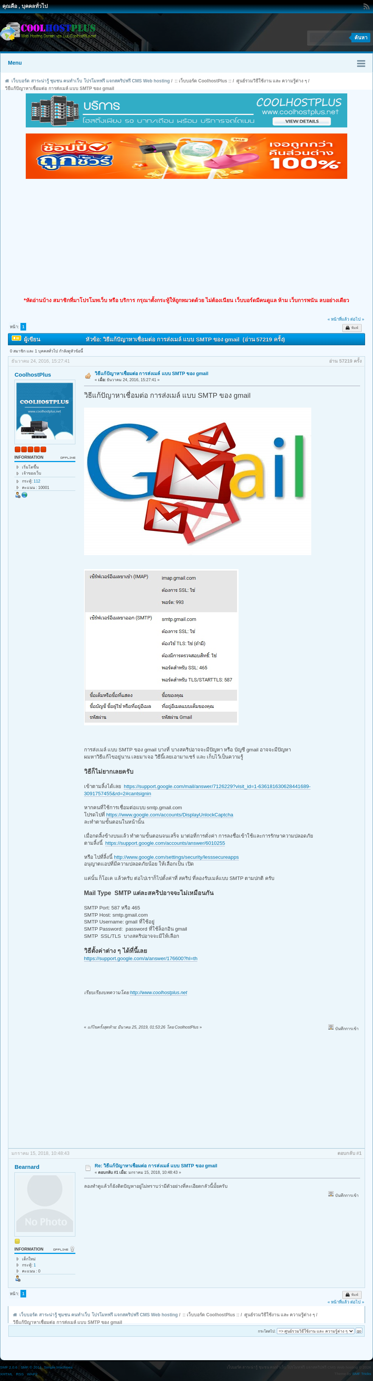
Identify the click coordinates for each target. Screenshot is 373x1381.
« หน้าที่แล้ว (338, 319)
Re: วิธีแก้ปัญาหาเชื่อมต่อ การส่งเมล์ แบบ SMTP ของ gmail (156, 1165)
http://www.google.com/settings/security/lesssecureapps (176, 857)
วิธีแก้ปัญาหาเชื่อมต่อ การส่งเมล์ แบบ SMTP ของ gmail (151, 373)
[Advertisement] (186, 238)
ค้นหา (360, 37)
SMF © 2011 (31, 1367)
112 (37, 481)
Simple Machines (58, 1367)
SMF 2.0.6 (8, 1367)
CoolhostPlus (32, 374)
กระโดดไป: (267, 1331)
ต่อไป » (357, 319)
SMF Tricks (361, 1374)
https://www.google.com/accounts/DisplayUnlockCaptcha (169, 815)
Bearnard (26, 1167)
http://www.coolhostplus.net (158, 992)
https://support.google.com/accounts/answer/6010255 (165, 843)
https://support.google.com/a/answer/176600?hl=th (141, 958)
